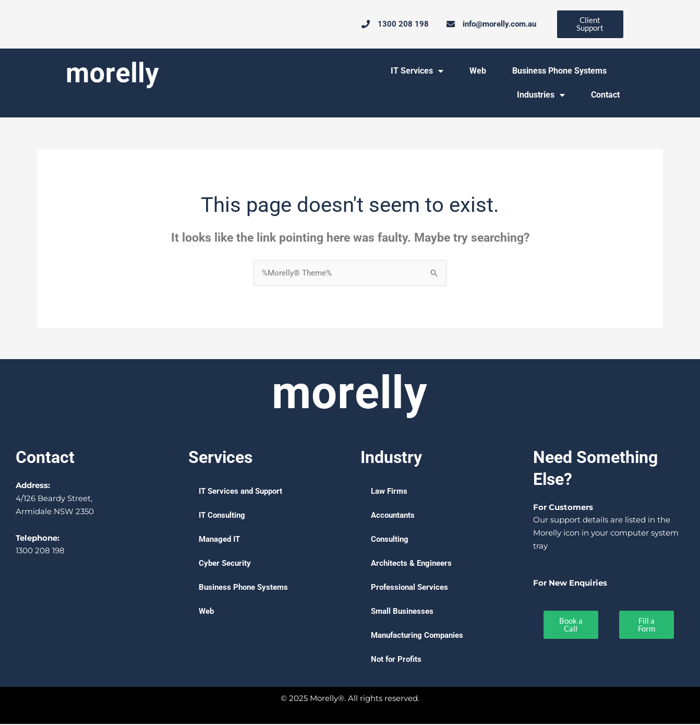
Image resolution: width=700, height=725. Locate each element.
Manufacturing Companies (417, 636)
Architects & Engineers (411, 564)
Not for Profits (396, 660)
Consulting (389, 540)
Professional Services (409, 588)
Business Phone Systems (559, 71)
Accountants (393, 516)
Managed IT (219, 540)
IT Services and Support (240, 492)
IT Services (417, 71)
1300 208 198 (40, 551)
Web (477, 71)
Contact (605, 95)
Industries (541, 95)
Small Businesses (402, 612)
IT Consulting (222, 516)
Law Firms (389, 492)
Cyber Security (225, 564)
